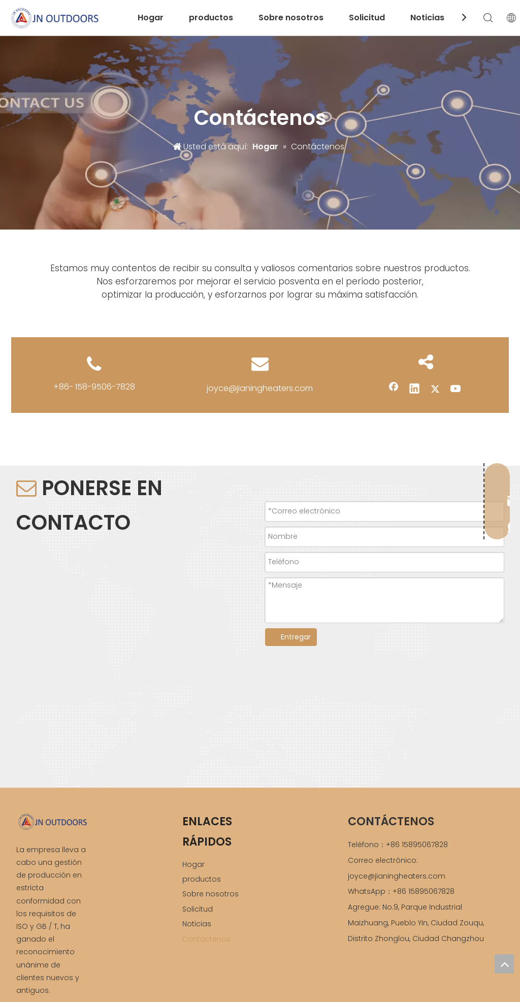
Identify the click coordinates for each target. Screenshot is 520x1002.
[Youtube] (456, 389)
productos (211, 17)
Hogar (151, 17)
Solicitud (367, 17)
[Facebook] (393, 389)
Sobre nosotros (290, 17)
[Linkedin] (414, 389)
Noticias (427, 17)
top (504, 964)
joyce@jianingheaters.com (260, 388)
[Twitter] (435, 389)
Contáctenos (206, 939)
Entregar (296, 637)
